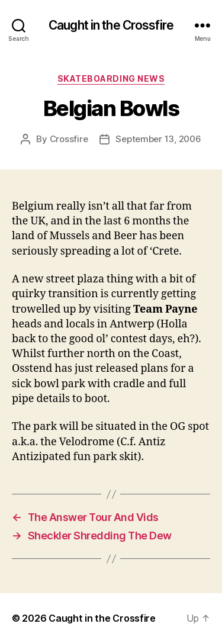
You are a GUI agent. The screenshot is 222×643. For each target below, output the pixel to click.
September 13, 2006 (158, 138)
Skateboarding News (111, 78)
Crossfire (69, 138)
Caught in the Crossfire (111, 25)
